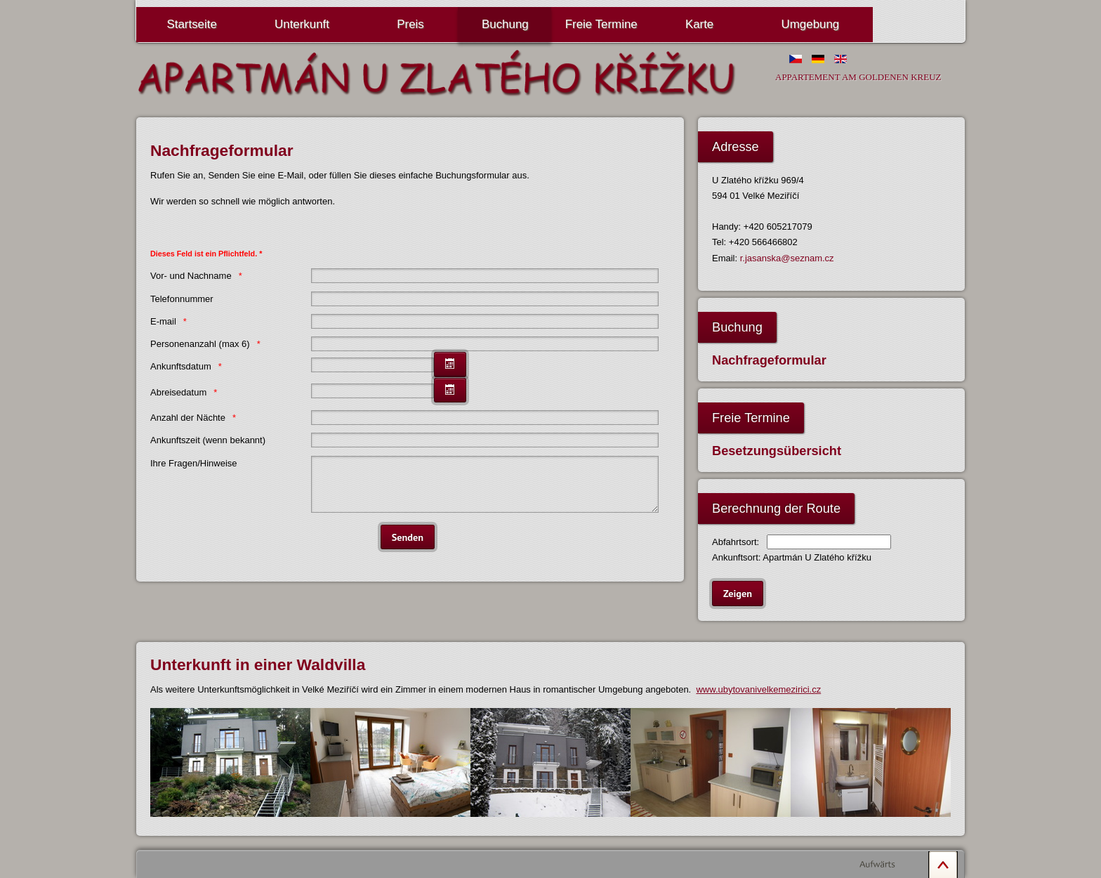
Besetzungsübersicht (776, 451)
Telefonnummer (181, 299)
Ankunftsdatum (180, 366)
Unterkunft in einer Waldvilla (257, 664)
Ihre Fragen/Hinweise (193, 463)
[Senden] (408, 548)
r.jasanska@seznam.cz (787, 258)
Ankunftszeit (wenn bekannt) (207, 440)
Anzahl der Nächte (187, 417)
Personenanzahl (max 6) (200, 344)
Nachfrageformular (769, 360)
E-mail (163, 321)
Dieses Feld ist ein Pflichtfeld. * (206, 253)
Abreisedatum (178, 392)
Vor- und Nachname (191, 275)
